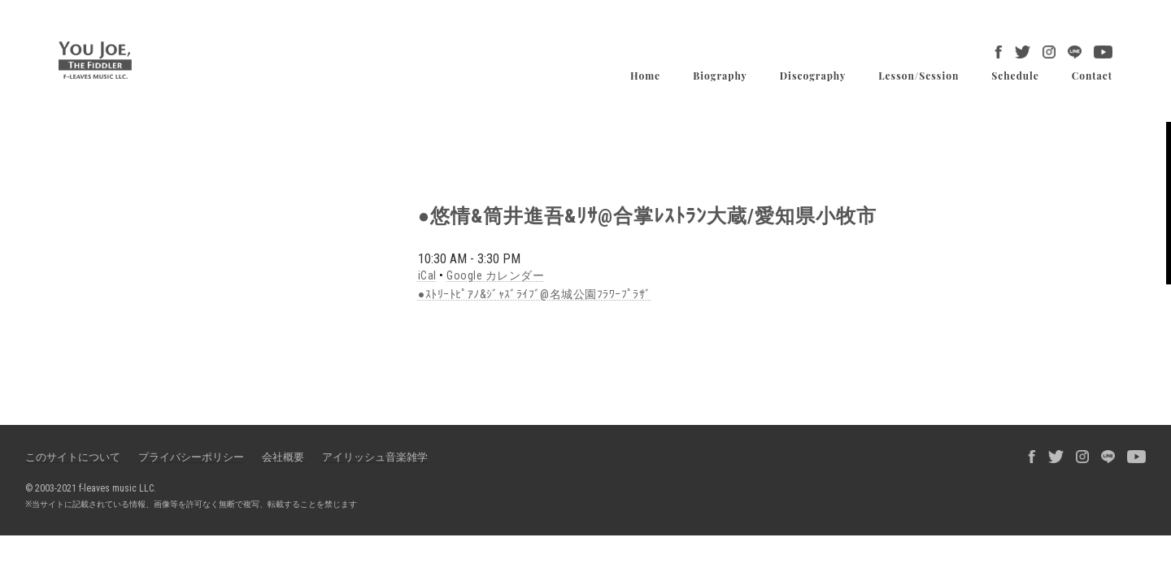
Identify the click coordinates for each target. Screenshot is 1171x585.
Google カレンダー (495, 275)
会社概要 (283, 457)
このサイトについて (72, 457)
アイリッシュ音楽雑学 (375, 457)
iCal (427, 275)
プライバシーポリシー (191, 457)
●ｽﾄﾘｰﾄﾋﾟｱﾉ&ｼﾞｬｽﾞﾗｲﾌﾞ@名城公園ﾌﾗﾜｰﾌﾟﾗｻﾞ (534, 294)
